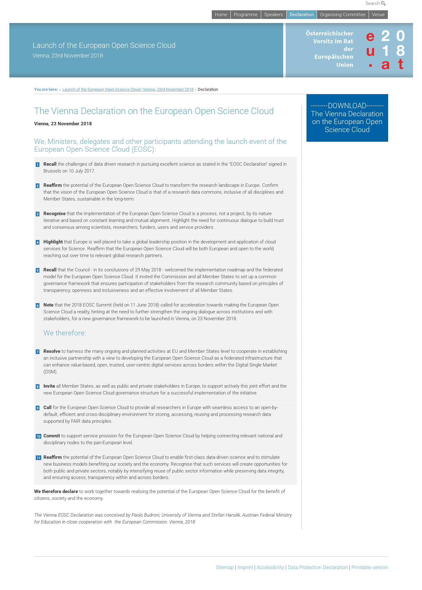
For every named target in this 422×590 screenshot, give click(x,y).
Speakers (273, 14)
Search (375, 3)
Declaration (302, 14)
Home (221, 14)
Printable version (370, 567)
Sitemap (225, 567)
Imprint (245, 567)
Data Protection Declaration (318, 567)
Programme (246, 14)
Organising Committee (342, 14)
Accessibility (270, 567)
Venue (378, 14)
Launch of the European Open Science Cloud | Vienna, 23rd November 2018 (127, 89)
